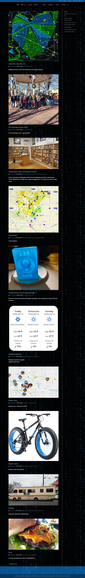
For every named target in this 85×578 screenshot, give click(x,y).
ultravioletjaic (13, 66)
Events (31, 66)
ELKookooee (12, 174)
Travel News (13, 235)
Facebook (60, 1)
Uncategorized (33, 554)
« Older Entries (13, 564)
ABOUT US (23, 4)
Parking (11, 508)
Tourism (45, 174)
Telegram (65, 1)
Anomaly (25, 174)
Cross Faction (26, 66)
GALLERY (30, 4)
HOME (17, 4)
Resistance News (40, 237)
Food (10, 552)
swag (32, 295)
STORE (57, 4)
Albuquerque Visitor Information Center (22, 172)
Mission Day (39, 174)
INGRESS (35, 4)
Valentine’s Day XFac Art (17, 64)
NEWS (44, 4)
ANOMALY (50, 4)
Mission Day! (13, 400)
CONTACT (64, 4)
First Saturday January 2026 (18, 127)
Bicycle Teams (13, 464)
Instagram (70, 1)
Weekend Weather (15, 354)
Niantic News (75, 1)
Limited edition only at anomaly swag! (22, 293)
